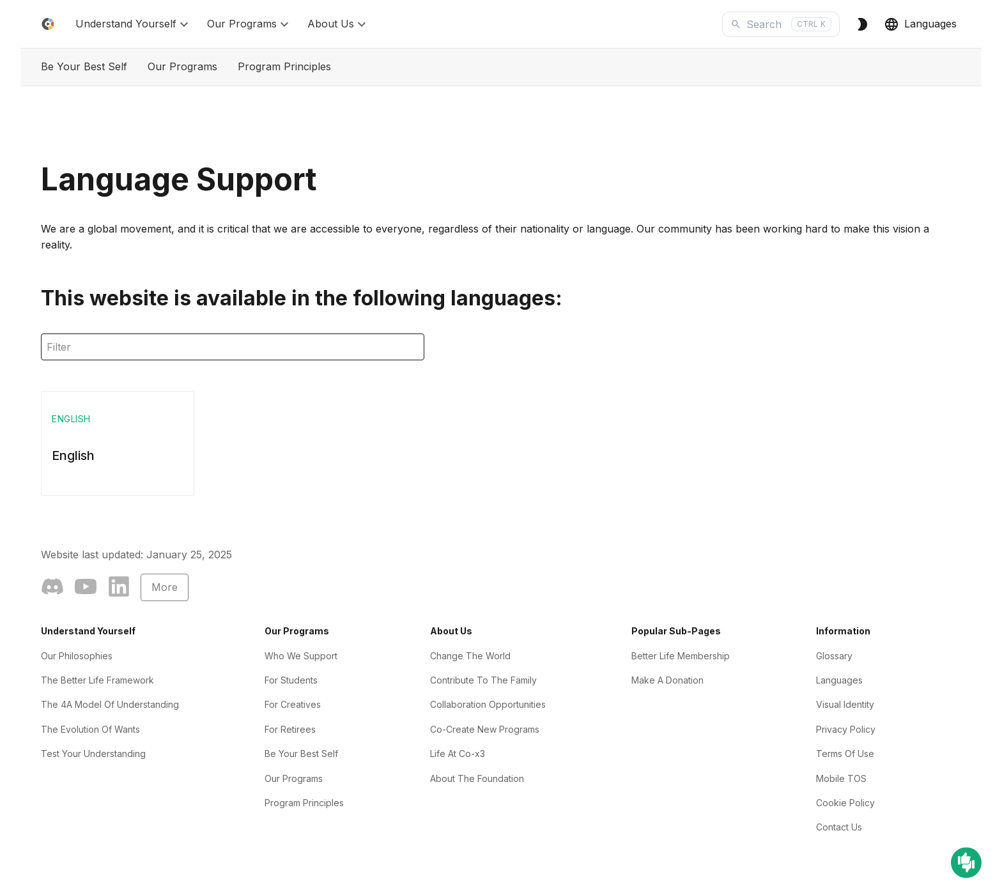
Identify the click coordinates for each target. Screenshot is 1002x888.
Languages (920, 24)
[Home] (48, 24)
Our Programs (182, 66)
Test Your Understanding (93, 753)
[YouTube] (85, 589)
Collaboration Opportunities (488, 704)
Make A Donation (667, 680)
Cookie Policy (845, 802)
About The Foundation (477, 778)
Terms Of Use (845, 753)
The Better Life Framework (97, 680)
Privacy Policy (845, 729)
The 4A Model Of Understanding (110, 704)
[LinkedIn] (118, 589)
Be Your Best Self (84, 66)
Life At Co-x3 (457, 753)
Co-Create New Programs (484, 729)
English (73, 455)
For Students (291, 680)
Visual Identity (845, 704)
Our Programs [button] (249, 24)
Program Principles (284, 66)
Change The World (470, 655)
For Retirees (290, 729)
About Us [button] (338, 24)
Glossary (834, 655)
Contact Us (839, 827)
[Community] (52, 589)
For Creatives (293, 704)
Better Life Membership (680, 655)
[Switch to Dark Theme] (862, 24)
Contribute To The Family (483, 680)
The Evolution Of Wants (90, 729)
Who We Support (301, 655)
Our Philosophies (76, 655)
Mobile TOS (841, 778)
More (164, 587)
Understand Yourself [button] (133, 24)
